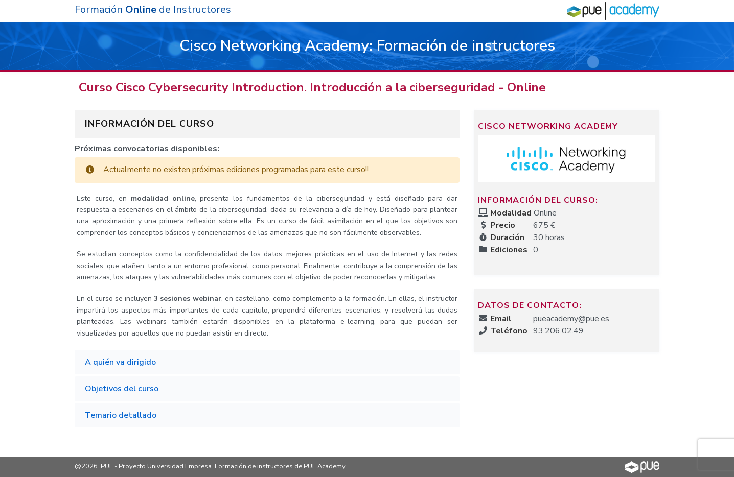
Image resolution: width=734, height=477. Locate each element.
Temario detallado (120, 415)
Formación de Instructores (153, 9)
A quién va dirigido (120, 362)
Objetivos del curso (121, 388)
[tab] (267, 362)
